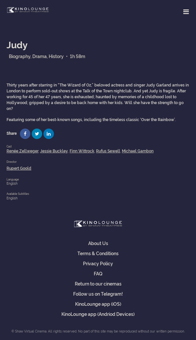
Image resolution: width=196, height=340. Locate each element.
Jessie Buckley (54, 150)
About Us (98, 243)
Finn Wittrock (82, 150)
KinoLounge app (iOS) (98, 304)
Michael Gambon (138, 150)
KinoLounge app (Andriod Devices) (98, 314)
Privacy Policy (98, 263)
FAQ (98, 273)
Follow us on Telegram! (98, 293)
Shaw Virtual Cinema (28, 10)
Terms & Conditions (98, 253)
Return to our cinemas (98, 283)
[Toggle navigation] (186, 11)
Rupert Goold (19, 168)
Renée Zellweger (23, 150)
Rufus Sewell (108, 150)
